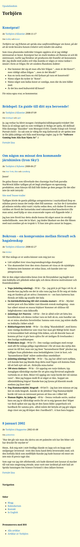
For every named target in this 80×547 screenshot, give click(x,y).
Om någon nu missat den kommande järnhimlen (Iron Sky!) (31, 157)
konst (17, 39)
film (16, 171)
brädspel (9, 118)
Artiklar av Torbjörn (18, 533)
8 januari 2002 (13, 423)
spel (19, 118)
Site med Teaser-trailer (13, 195)
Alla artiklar (14, 530)
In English (13, 512)
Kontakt (12, 509)
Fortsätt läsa (8, 142)
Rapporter (21, 429)
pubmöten (10, 435)
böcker (9, 252)
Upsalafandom (9, 6)
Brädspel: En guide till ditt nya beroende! (35, 106)
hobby (8, 39)
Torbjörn (10, 33)
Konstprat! (11, 27)
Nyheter (20, 166)
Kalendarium (14, 505)
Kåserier (20, 33)
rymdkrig (26, 171)
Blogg (10, 502)
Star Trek (10, 171)
